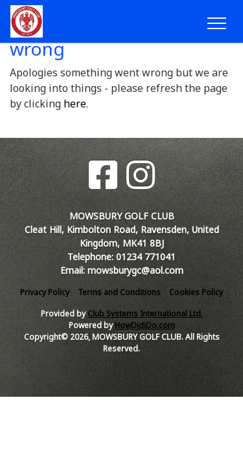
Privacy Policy (44, 292)
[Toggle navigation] (216, 21)
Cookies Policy (196, 292)
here (75, 103)
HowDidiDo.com (145, 325)
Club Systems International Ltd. (145, 313)
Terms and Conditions (119, 292)
